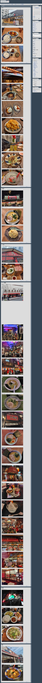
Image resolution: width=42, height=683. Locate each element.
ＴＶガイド (34, 68)
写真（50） (34, 25)
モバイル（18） (35, 28)
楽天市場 (34, 74)
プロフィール (19, 4)
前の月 (34, 16)
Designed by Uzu (35, 91)
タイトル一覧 (6, 4)
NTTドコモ (34, 71)
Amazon (34, 73)
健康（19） (34, 27)
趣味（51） (34, 30)
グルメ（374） (35, 29)
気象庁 (34, 69)
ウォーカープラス (35, 72)
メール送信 (15, 4)
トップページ (2, 4)
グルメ (29, 186)
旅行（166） (34, 24)
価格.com (34, 70)
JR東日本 (34, 64)
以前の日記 (34, 56)
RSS (9, 4)
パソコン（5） (35, 26)
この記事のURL (26, 186)
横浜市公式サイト (35, 63)
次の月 (34, 17)
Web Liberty (34, 90)
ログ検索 (12, 4)
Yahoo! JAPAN (35, 61)
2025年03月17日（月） (22, 242)
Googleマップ (35, 62)
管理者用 (22, 4)
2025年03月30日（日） (22, 186)
